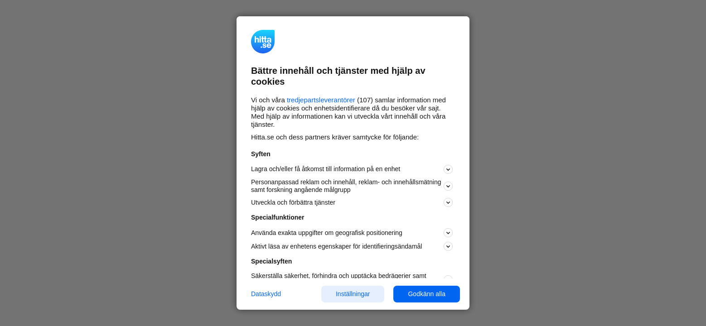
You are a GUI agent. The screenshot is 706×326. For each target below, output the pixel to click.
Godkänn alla (426, 293)
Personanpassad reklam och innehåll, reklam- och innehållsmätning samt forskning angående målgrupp (352, 185)
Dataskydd (266, 293)
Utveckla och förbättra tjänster (352, 202)
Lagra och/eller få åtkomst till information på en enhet (352, 169)
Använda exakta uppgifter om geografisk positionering (352, 232)
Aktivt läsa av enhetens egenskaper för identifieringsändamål (352, 246)
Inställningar (353, 293)
